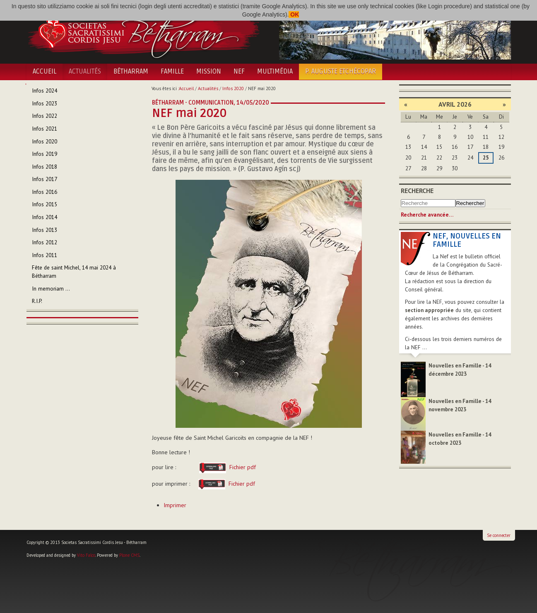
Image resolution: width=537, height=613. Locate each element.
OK (294, 14)
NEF (239, 71)
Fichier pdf (225, 467)
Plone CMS (129, 555)
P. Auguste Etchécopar (340, 71)
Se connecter (499, 535)
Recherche (417, 190)
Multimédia (275, 71)
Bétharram (130, 71)
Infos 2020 (233, 88)
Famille (172, 71)
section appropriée (429, 310)
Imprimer (175, 505)
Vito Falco (86, 555)
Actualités (85, 71)
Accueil (44, 71)
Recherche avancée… (427, 214)
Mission (208, 71)
